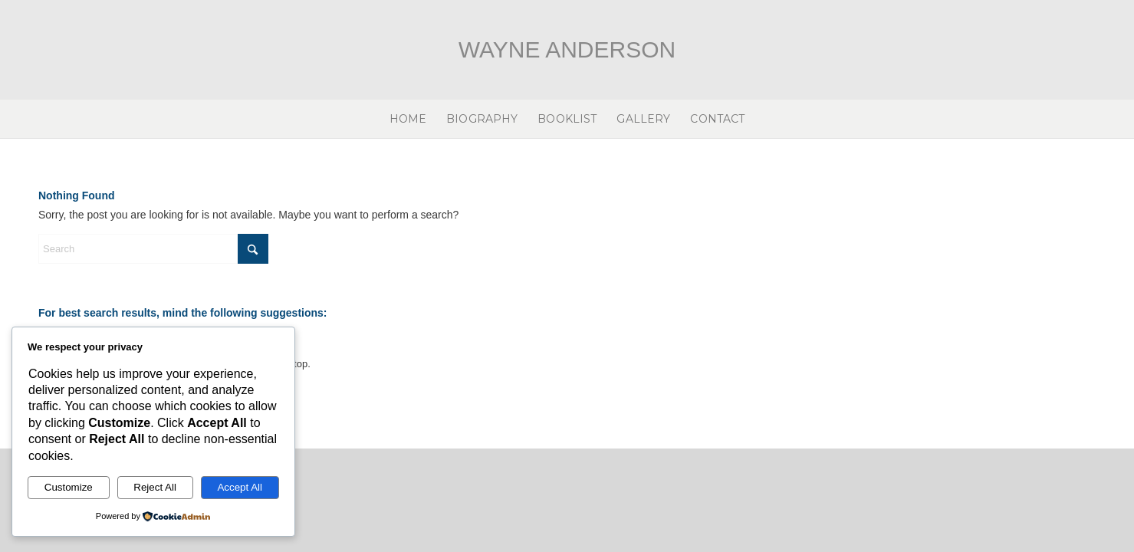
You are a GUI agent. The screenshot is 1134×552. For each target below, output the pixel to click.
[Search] (153, 249)
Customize (68, 487)
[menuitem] (408, 119)
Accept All (239, 487)
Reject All (154, 487)
